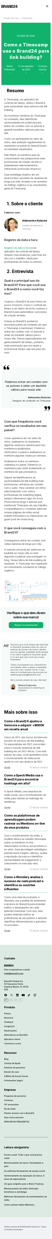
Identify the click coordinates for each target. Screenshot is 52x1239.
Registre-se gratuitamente (26, 625)
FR (20, 1000)
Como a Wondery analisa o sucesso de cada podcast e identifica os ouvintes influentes (24, 883)
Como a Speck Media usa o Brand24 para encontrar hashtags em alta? (23, 779)
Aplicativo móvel (12, 1039)
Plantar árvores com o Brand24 (19, 1113)
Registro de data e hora (17, 247)
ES (16, 1000)
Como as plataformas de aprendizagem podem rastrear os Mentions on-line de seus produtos (24, 821)
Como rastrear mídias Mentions (19, 1205)
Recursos (8, 1018)
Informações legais (13, 1080)
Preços (7, 1013)
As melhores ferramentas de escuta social (24, 1171)
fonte (7, 767)
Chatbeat (8, 1022)
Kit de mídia (10, 1109)
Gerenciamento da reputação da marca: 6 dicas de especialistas (24, 1177)
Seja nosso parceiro (14, 1117)
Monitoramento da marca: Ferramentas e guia (23, 1164)
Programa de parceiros (15, 1096)
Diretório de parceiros (14, 1067)
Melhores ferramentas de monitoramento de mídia (25, 1198)
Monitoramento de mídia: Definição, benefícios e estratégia (21, 1190)
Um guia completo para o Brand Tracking (23, 1184)
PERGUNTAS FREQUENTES (16, 1122)
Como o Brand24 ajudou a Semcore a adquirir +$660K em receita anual (24, 725)
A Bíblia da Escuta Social (16, 1076)
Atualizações (10, 1030)
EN (11, 1000)
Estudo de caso (11, 18)
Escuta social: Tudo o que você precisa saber (23, 1156)
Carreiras (8, 1100)
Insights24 (9, 1026)
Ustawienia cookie (12, 1043)
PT (6, 1000)
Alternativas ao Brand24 (16, 1035)
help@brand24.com (13, 973)
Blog (6, 1059)
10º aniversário (11, 1104)
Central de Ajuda (12, 1063)
